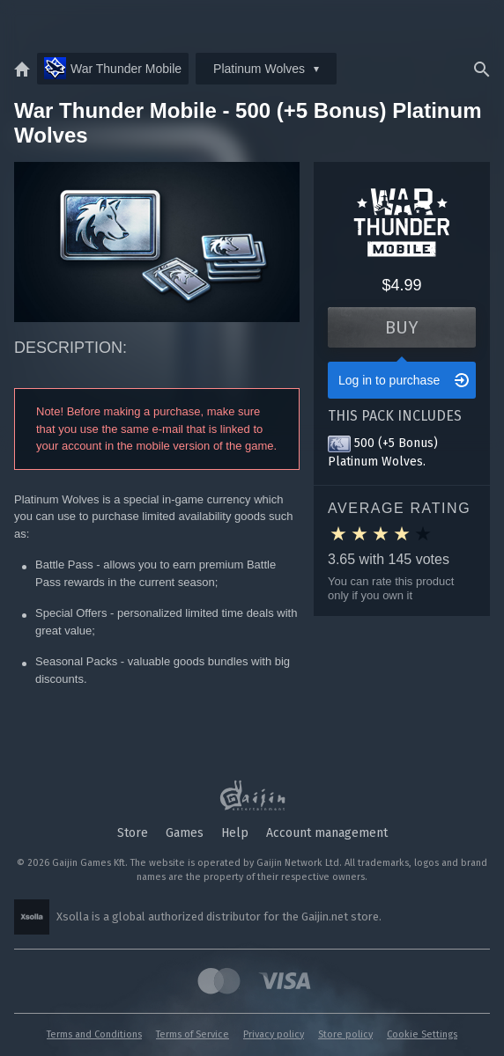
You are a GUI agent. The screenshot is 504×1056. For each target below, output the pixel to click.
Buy (402, 327)
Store (132, 832)
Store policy (345, 1034)
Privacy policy (273, 1034)
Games (185, 832)
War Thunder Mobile (113, 68)
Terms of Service (192, 1034)
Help (234, 832)
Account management (327, 832)
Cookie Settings (422, 1034)
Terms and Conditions (94, 1034)
